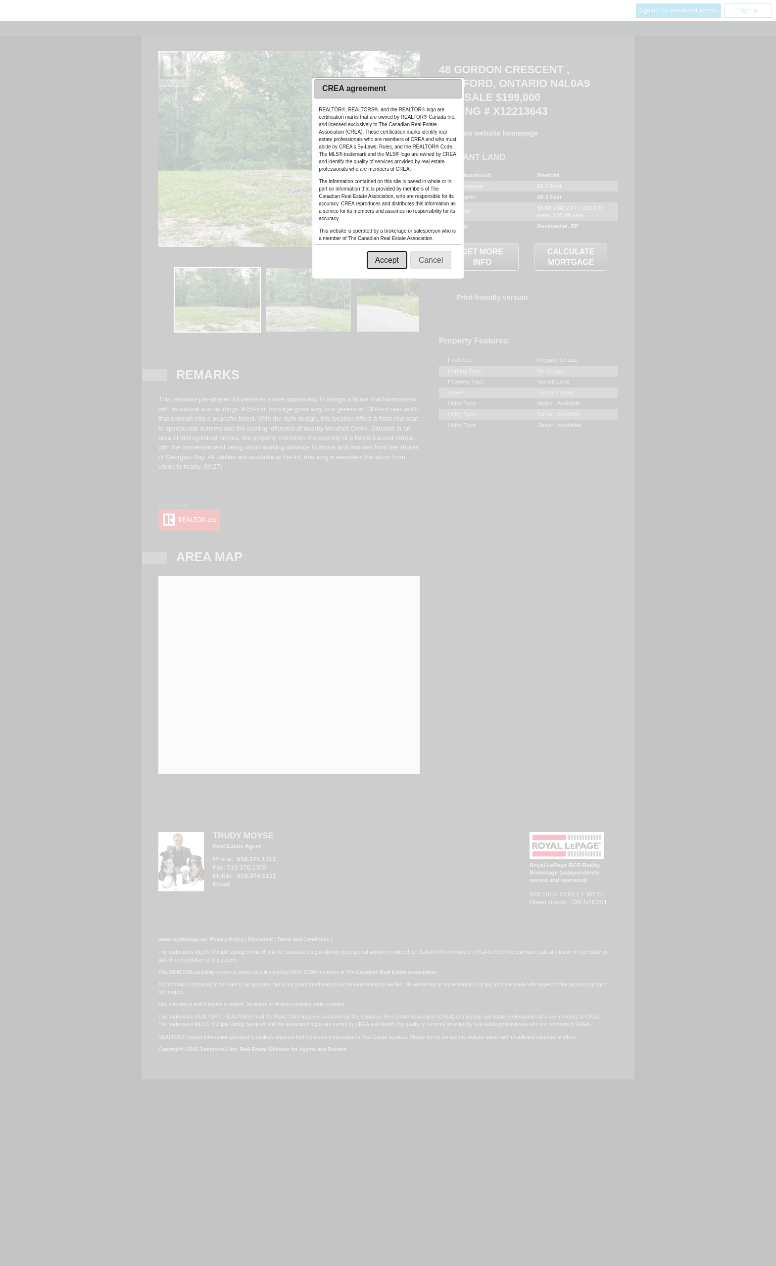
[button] (387, 260)
